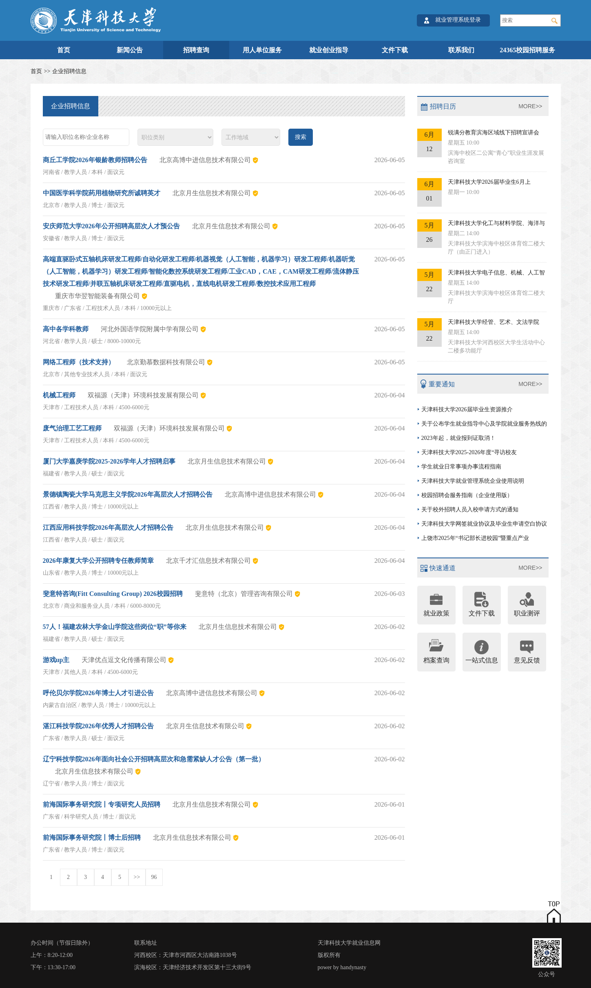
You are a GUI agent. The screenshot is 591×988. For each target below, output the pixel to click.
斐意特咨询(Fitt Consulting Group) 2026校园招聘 (113, 593)
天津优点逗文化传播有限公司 (124, 659)
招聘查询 (196, 50)
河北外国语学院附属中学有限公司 (150, 329)
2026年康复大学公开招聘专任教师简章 (98, 560)
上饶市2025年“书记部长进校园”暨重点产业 (475, 538)
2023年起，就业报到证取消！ (458, 438)
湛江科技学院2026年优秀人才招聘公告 (98, 726)
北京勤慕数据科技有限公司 (166, 362)
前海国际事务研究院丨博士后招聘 (92, 837)
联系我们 (461, 50)
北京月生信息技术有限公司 (212, 193)
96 (154, 877)
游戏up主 (56, 659)
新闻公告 (130, 50)
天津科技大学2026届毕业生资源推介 (467, 409)
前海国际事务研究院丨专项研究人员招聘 (101, 804)
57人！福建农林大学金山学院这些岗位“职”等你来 (114, 626)
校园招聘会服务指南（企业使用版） (467, 495)
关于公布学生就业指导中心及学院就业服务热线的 (484, 424)
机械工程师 (59, 395)
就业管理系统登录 (458, 20)
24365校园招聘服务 (527, 50)
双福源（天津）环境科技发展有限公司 (143, 395)
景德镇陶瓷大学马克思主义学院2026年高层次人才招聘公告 (127, 494)
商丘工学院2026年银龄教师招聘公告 (95, 159)
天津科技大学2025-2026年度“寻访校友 (469, 452)
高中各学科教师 (66, 329)
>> (137, 877)
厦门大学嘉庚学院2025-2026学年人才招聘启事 (109, 461)
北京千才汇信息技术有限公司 (208, 560)
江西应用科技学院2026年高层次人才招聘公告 (108, 527)
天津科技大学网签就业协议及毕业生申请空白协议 (484, 524)
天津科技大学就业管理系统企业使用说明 (472, 481)
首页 (63, 50)
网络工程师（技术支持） (79, 362)
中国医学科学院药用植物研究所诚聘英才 (101, 193)
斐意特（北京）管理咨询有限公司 (244, 593)
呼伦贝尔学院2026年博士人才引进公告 (98, 692)
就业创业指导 (328, 50)
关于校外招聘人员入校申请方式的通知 (469, 509)
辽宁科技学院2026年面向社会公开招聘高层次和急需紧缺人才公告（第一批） (154, 759)
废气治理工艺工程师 (72, 428)
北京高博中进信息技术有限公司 (205, 159)
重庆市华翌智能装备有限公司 (97, 295)
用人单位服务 (262, 50)
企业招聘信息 (69, 71)
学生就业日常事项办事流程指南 (461, 467)
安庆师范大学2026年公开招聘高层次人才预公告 (111, 226)
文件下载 (395, 50)
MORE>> (530, 106)
